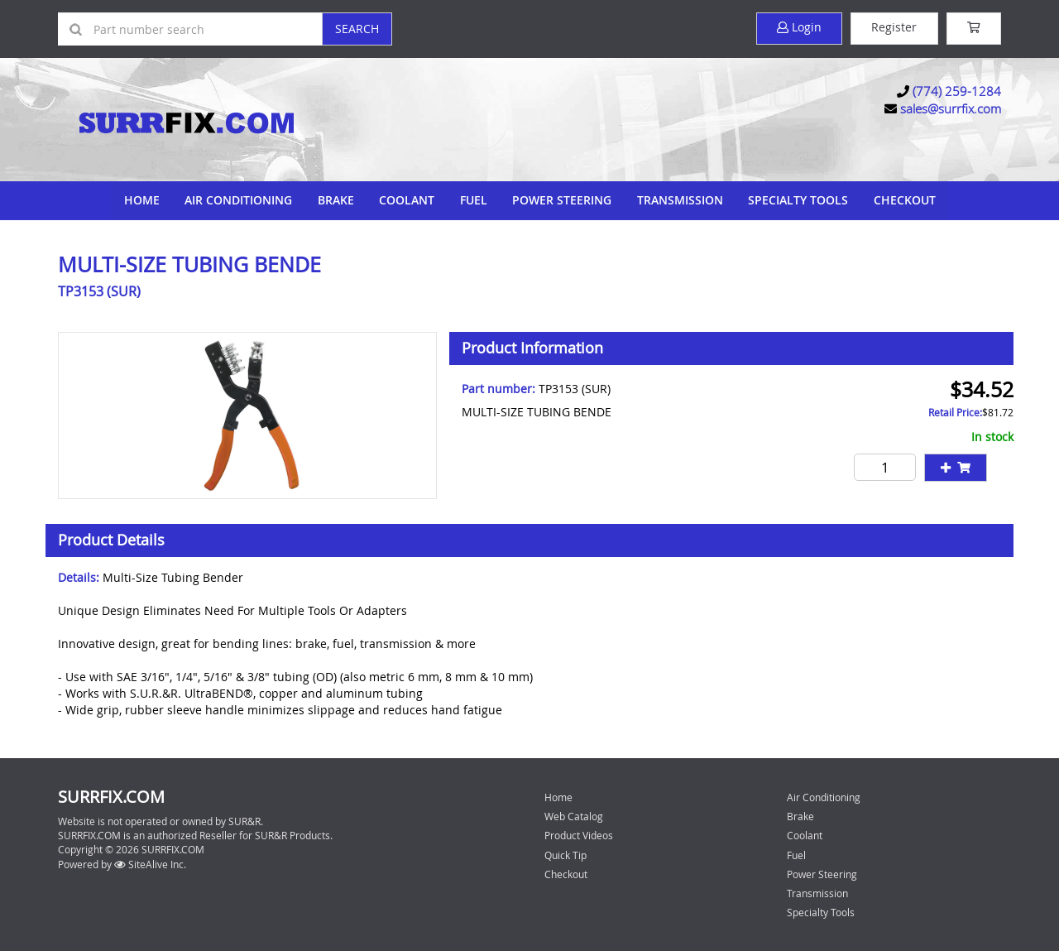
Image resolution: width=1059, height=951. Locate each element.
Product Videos (578, 834)
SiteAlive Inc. (150, 862)
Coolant (407, 199)
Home (143, 199)
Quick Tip (565, 853)
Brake (337, 199)
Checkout (565, 872)
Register (892, 28)
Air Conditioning (240, 199)
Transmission (679, 199)
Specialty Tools (797, 199)
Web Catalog (573, 815)
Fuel (473, 199)
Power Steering (561, 199)
